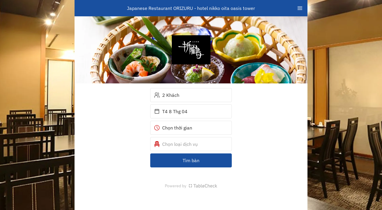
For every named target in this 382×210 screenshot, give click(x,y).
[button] (191, 144)
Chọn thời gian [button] (173, 128)
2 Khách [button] (166, 95)
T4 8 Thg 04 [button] (171, 111)
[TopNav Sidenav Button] (299, 8)
